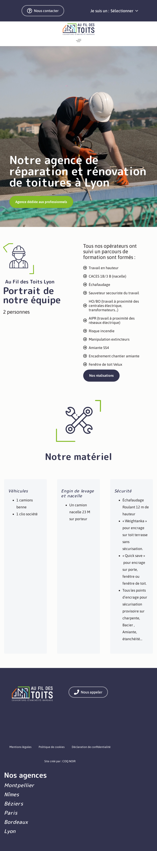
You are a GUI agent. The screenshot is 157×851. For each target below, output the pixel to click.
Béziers (13, 803)
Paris (11, 812)
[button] (124, 11)
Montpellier (19, 785)
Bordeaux (16, 821)
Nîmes (11, 794)
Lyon (10, 831)
